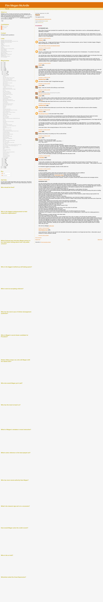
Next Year (4, 95)
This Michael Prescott (43, 113)
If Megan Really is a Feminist (8, 94)
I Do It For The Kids (6, 155)
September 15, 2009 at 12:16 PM (44, 38)
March (4, 163)
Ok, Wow (4, 120)
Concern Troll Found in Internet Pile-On (9, 80)
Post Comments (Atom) (46, 242)
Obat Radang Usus (43, 229)
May (4, 161)
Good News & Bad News (7, 93)
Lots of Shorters (5, 102)
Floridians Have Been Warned (8, 134)
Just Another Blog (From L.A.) (6, 51)
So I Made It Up (5, 143)
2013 (3, 65)
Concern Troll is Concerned (7, 124)
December (5, 71)
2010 (3, 69)
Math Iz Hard (5, 115)
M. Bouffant (41, 157)
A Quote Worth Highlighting (7, 138)
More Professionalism (6, 96)
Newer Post (37, 239)
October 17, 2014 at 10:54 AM (44, 228)
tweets (26, 16)
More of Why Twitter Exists (7, 104)
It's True (4, 119)
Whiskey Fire (17, 17)
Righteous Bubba (4, 53)
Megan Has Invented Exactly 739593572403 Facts (11, 118)
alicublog (2, 44)
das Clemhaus (3, 52)
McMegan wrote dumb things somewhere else (9, 41)
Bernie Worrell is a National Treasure (9, 112)
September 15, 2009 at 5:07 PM (44, 109)
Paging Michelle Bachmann (7, 88)
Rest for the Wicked (6, 135)
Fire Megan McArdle (17, 5)
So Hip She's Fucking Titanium (8, 103)
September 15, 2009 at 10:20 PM (44, 168)
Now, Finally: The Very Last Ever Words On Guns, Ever (12, 144)
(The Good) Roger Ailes (5, 45)
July (4, 159)
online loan (51, 225)
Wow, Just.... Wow (6, 141)
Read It (37, 15)
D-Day (2, 46)
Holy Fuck (4, 105)
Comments (4, 175)
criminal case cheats (59, 175)
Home (69, 239)
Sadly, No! (3, 43)
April (4, 162)
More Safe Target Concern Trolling (8, 77)
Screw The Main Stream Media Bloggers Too (10, 145)
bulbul (40, 65)
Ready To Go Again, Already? (8, 78)
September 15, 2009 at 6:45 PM (44, 129)
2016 (3, 62)
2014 (3, 64)
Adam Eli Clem (5, 26)
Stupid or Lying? (5, 113)
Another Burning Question (7, 129)
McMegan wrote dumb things (6, 42)
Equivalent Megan (6, 137)
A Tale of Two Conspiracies (7, 79)
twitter (7, 17)
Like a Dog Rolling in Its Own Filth (8, 142)
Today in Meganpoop (6, 111)
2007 (3, 167)
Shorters (4, 76)
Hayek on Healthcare (6, 147)
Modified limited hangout (5, 56)
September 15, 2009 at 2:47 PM (44, 77)
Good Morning (5, 81)
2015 (3, 63)
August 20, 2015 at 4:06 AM (44, 235)
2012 (3, 66)
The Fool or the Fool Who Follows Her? (9, 125)
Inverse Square (4, 49)
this (41, 100)
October (4, 73)
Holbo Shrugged (5, 146)
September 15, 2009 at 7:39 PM (44, 155)
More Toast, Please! (6, 91)
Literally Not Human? (6, 156)
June (4, 160)
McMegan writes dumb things (6, 40)
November (5, 72)
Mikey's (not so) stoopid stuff (6, 54)
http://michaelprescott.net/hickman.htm (43, 19)
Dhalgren (41, 40)
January (4, 165)
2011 (3, 67)
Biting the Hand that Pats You (8, 99)
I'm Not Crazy (5, 123)
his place (2, 17)
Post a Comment (38, 237)
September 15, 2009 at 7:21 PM (44, 135)
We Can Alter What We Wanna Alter (9, 140)
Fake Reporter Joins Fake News (8, 121)
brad (3, 29)
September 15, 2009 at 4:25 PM (44, 89)
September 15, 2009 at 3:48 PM (44, 83)
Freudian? (4, 106)
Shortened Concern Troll (7, 127)
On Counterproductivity (7, 149)
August (4, 158)
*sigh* (4, 128)
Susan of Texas (4, 50)
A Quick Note (5, 101)
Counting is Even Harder (7, 114)
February (5, 164)
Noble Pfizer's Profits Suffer (7, 136)
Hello (4, 148)
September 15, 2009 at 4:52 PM (44, 103)
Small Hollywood (5, 75)
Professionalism (5, 98)
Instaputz (2, 47)
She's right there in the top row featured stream (49, 45)
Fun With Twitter (5, 157)
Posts (3, 173)
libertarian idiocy (40, 22)
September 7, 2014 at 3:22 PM (44, 179)
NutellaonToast (42, 79)
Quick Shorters (5, 83)
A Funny (4, 90)
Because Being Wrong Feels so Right (9, 89)
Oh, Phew (4, 150)
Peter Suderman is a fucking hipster (7, 48)
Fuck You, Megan (6, 117)
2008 (3, 166)
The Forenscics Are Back (7, 97)
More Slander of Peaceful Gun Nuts (9, 100)
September (5, 74)
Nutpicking (4, 126)
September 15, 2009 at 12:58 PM (44, 63)
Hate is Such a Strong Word (7, 82)
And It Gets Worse (6, 116)
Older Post (100, 239)
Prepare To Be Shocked (7, 92)
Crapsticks (4, 122)
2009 (3, 70)
